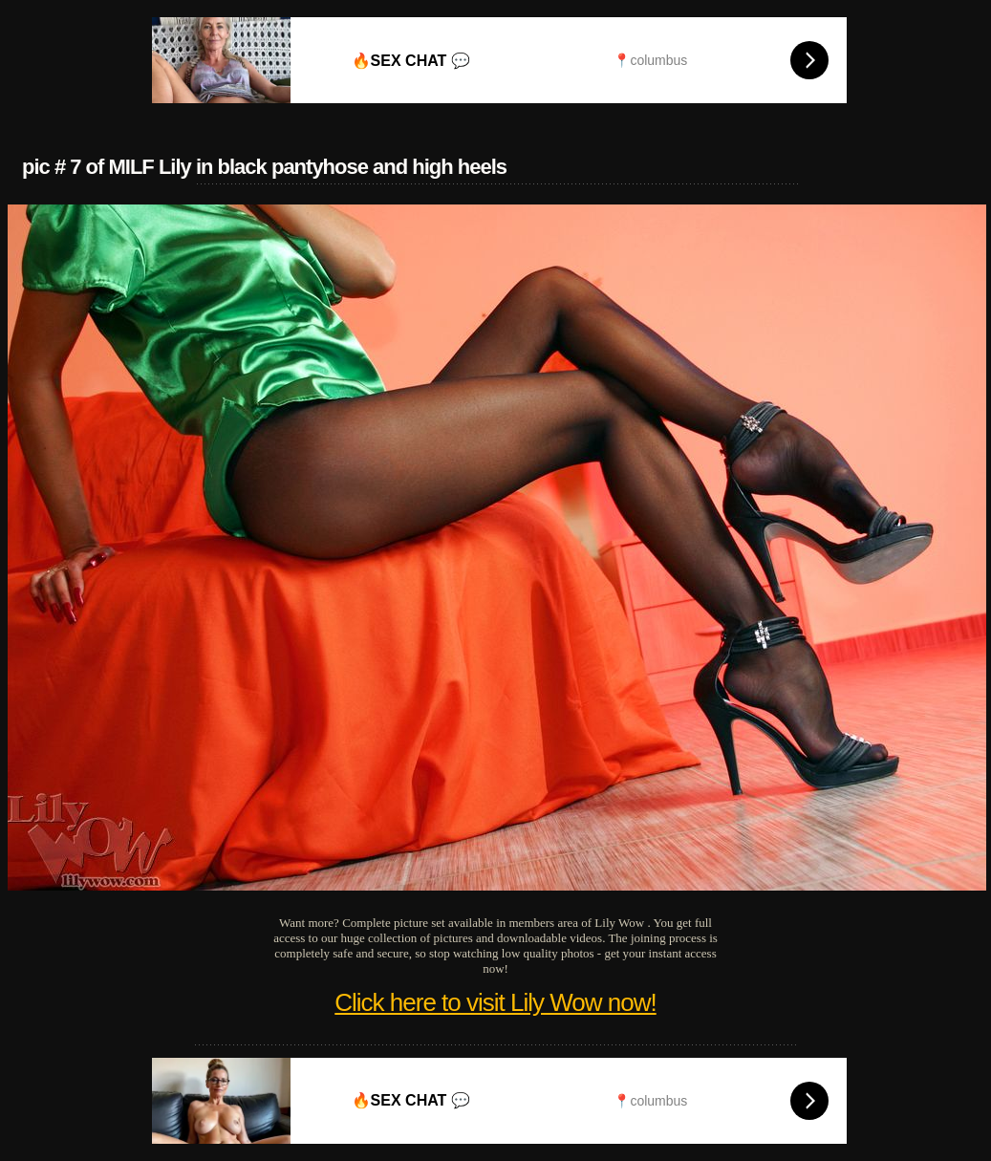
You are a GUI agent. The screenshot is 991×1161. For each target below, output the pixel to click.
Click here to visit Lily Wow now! (495, 1002)
